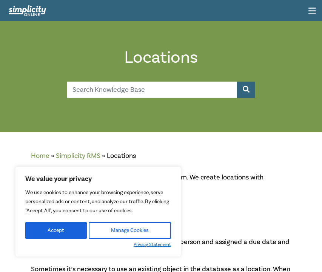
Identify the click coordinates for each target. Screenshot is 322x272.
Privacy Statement (152, 244)
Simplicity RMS (78, 155)
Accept (56, 230)
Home (40, 155)
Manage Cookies (130, 230)
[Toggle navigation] (312, 12)
